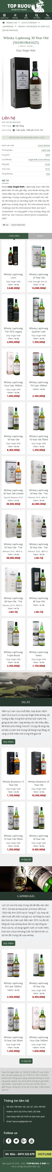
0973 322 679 (20, 1112)
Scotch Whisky (29, 22)
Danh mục (4, 16)
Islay (48, 173)
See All (26, 859)
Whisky (15, 16)
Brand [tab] (40, 236)
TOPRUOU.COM (36, 1163)
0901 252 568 (21, 137)
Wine (26, 16)
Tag (5, 225)
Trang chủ (11, 22)
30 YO (47, 169)
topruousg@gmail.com (22, 1121)
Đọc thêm (8, 741)
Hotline (47, 16)
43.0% (47, 164)
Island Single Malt (18, 225)
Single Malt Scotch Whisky (39, 159)
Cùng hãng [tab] (14, 236)
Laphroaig (7, 26)
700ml (47, 155)
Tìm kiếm (36, 16)
